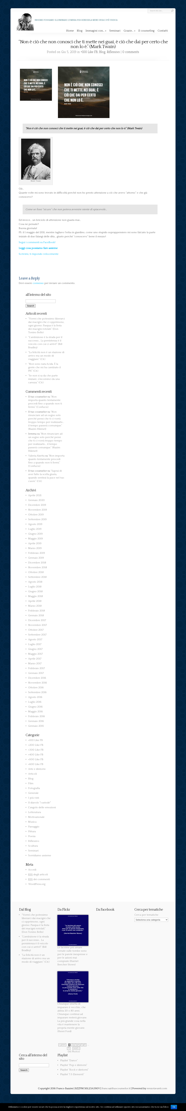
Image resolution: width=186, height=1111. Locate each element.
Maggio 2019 (35, 538)
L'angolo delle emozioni (42, 807)
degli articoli (38, 874)
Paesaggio (33, 826)
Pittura (32, 831)
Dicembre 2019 (37, 505)
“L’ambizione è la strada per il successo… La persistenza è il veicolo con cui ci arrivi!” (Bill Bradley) (35, 943)
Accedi (32, 869)
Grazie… (129, 30)
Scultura (33, 845)
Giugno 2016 (35, 706)
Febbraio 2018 (36, 610)
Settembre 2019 (37, 519)
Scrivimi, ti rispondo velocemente (38, 254)
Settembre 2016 (37, 692)
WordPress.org (36, 884)
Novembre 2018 (37, 567)
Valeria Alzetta (36, 455)
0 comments (130, 52)
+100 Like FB (89, 52)
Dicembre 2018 (37, 562)
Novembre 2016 (37, 682)
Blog (80, 30)
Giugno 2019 (35, 533)
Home (70, 30)
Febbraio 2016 (36, 716)
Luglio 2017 (34, 644)
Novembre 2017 (37, 625)
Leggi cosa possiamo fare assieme (38, 248)
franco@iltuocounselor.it (116, 1088)
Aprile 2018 (34, 601)
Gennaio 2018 (36, 615)
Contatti (163, 30)
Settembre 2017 (37, 634)
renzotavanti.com (157, 1088)
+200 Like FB (35, 745)
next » (76, 1048)
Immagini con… (96, 30)
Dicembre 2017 (37, 620)
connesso (38, 283)
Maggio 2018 (35, 596)
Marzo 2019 (35, 548)
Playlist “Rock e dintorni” (74, 1069)
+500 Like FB (35, 759)
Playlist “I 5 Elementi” (72, 1074)
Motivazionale (36, 817)
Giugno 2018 (35, 591)
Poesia (31, 836)
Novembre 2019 (37, 509)
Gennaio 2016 (36, 721)
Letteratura (34, 812)
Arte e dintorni (36, 769)
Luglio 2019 (34, 529)
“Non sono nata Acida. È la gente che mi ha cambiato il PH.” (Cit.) (44, 367)
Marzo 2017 (35, 663)
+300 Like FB (35, 749)
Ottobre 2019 (36, 514)
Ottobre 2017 (36, 629)
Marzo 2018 (35, 605)
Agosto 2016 (35, 697)
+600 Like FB (35, 764)
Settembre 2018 (37, 577)
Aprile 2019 (34, 543)
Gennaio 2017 (36, 673)
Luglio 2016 (34, 701)
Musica (32, 821)
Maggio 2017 (35, 653)
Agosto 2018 (35, 581)
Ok (174, 1107)
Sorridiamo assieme (39, 855)
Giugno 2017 (35, 649)
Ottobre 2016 (36, 687)
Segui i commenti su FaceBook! (37, 242)
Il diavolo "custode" (39, 802)
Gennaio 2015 (36, 725)
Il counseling (146, 30)
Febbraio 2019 (36, 553)
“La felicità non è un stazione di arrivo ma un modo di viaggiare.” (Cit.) (46, 356)
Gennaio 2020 (36, 500)
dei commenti (39, 879)
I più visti (33, 797)
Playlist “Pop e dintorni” (73, 1065)
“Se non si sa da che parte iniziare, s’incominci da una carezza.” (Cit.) (44, 379)
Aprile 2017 (34, 658)
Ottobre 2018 (36, 572)
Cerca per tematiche (146, 914)
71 (68, 1048)
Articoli (32, 773)
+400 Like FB (35, 754)
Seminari (115, 30)
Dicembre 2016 (37, 677)
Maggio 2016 (35, 711)
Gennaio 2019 (36, 557)
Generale (33, 793)
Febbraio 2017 (36, 668)
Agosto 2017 (35, 639)
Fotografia (34, 788)
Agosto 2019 (35, 524)
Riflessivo (113, 52)
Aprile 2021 (34, 495)
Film (30, 783)
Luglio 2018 (34, 586)
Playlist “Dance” (69, 1060)
